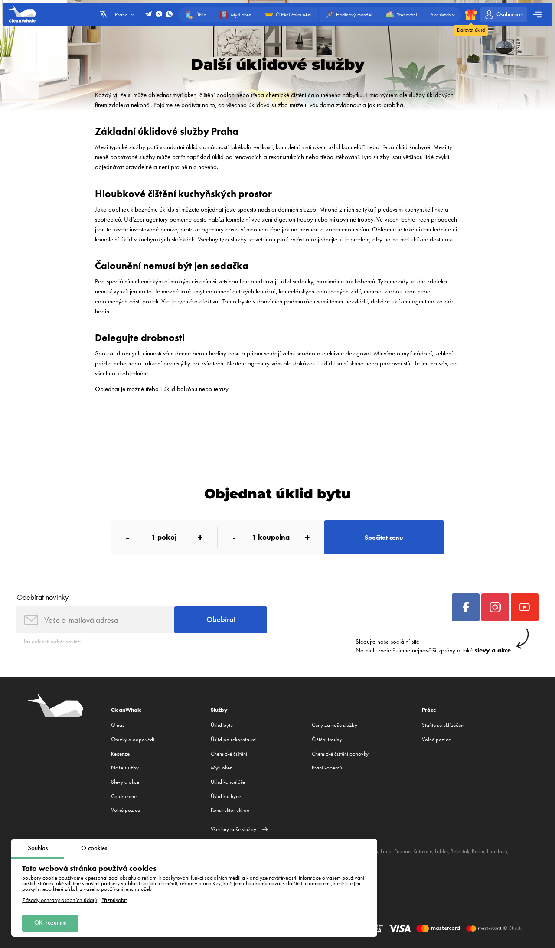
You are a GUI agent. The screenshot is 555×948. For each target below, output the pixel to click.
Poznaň (402, 851)
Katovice (422, 851)
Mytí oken (221, 767)
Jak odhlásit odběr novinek (52, 641)
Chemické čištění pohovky (340, 753)
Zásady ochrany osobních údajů (59, 900)
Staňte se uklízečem (443, 725)
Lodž (386, 851)
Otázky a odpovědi (132, 739)
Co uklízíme (124, 796)
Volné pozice (125, 810)
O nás (117, 725)
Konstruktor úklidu (230, 810)
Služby (219, 710)
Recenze (120, 753)
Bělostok (460, 851)
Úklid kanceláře (228, 782)
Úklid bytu (222, 725)
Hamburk (497, 851)
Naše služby (125, 767)
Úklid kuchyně (226, 796)
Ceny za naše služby (334, 725)
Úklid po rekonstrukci (234, 739)
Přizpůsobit (114, 900)
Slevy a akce (125, 782)
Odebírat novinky (42, 597)
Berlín (478, 851)
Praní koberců (327, 767)
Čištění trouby (327, 739)
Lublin (441, 851)
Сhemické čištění (229, 753)
